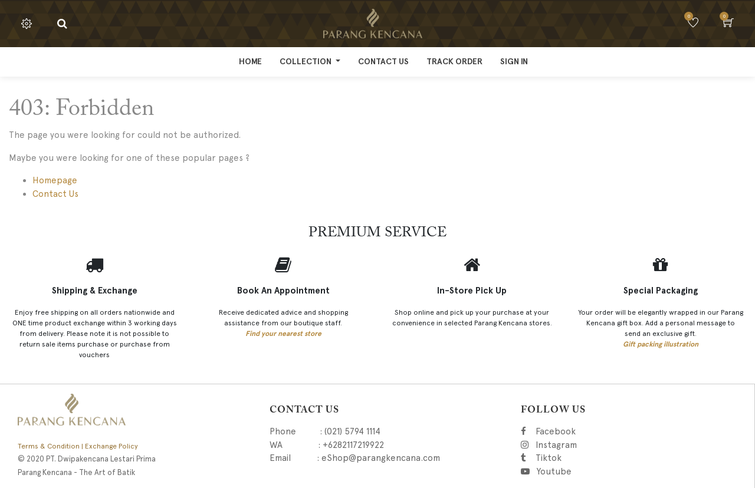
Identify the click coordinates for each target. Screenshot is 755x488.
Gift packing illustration (660, 344)
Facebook (572, 431)
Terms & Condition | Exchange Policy (78, 446)
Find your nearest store (283, 333)
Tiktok (601, 458)
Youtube (553, 471)
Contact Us (55, 194)
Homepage (54, 180)
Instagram (616, 445)
